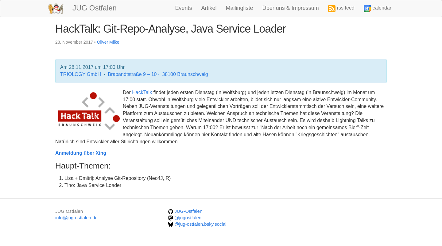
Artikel (209, 8)
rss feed (341, 8)
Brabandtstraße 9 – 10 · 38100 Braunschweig (158, 74)
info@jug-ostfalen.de (76, 217)
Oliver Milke (108, 42)
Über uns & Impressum (290, 8)
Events (183, 8)
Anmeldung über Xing (80, 153)
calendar (377, 8)
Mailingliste (239, 8)
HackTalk (142, 92)
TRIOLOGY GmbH (81, 74)
